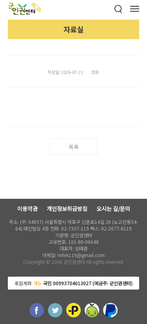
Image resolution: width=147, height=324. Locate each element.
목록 (74, 147)
